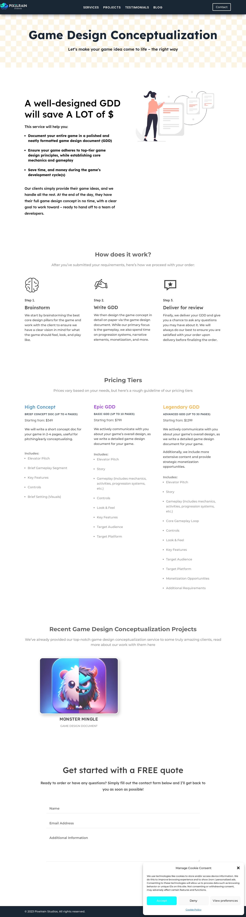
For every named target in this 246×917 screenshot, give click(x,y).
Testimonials (137, 7)
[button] (238, 868)
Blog (158, 7)
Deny (193, 900)
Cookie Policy (193, 909)
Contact (222, 7)
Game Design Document (78, 726)
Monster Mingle (78, 719)
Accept (162, 900)
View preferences (225, 900)
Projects (112, 7)
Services (91, 7)
